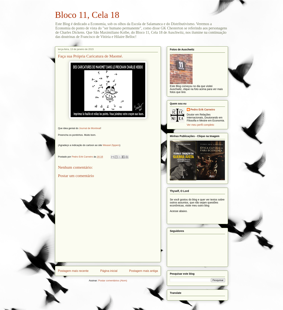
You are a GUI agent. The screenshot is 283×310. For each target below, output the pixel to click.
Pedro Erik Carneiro (203, 109)
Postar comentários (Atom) (112, 280)
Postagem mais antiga (143, 270)
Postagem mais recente (73, 270)
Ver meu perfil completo (200, 124)
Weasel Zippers (111, 145)
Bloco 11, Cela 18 (87, 15)
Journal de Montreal (89, 128)
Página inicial (108, 270)
